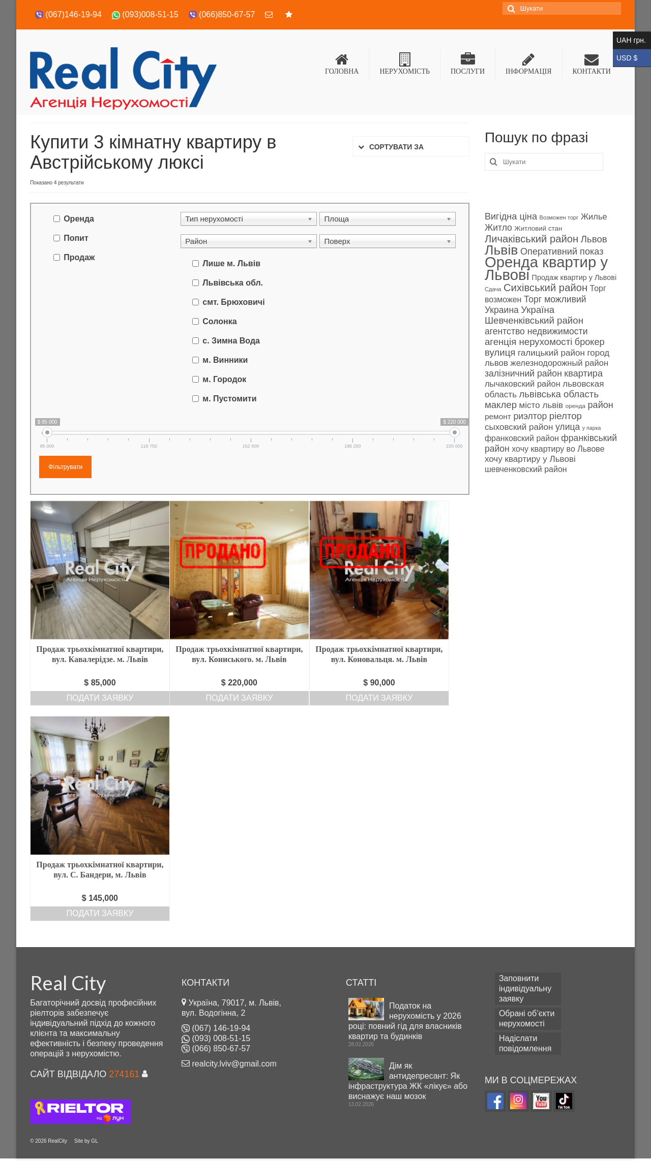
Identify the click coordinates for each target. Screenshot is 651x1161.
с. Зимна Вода (231, 340)
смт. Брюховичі (233, 302)
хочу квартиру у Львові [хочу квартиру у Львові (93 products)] (530, 459)
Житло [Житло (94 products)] (498, 228)
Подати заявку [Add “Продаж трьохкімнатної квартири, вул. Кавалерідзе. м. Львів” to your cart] (100, 698)
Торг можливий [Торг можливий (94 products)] (555, 299)
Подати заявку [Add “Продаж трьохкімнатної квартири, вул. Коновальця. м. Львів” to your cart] (379, 698)
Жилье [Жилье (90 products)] (594, 217)
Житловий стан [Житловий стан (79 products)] (538, 228)
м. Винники (225, 360)
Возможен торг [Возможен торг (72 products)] (558, 217)
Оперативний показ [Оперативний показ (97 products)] (562, 251)
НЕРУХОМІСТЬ (404, 63)
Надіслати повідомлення (525, 1043)
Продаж (79, 257)
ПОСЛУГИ (468, 63)
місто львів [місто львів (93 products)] (541, 405)
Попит (76, 238)
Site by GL (86, 1141)
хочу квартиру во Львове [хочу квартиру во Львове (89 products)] (558, 449)
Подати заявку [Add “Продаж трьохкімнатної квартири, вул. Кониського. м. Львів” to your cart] (239, 698)
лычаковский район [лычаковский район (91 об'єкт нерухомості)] (522, 384)
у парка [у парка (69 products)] (591, 428)
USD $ (632, 58)
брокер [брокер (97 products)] (590, 342)
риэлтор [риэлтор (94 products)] (530, 416)
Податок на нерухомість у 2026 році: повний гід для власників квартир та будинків (405, 1021)
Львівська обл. (232, 282)
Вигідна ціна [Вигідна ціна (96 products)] (511, 216)
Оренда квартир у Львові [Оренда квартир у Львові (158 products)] (546, 268)
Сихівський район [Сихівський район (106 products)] (545, 287)
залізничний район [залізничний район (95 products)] (523, 373)
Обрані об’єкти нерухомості (526, 1018)
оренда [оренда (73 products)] (575, 405)
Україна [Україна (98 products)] (537, 309)
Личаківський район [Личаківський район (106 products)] (531, 238)
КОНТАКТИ (592, 63)
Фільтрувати (65, 466)
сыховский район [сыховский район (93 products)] (519, 427)
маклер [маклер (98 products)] (501, 404)
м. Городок (224, 379)
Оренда (79, 218)
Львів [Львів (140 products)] (501, 250)
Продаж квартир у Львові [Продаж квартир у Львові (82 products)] (574, 277)
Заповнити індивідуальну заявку (525, 988)
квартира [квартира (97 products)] (583, 373)
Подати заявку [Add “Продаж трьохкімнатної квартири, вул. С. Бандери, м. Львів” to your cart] (100, 913)
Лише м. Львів (231, 263)
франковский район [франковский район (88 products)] (522, 438)
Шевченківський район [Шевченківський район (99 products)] (534, 320)
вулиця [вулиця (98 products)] (500, 352)
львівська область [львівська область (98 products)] (559, 394)
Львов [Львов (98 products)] (594, 239)
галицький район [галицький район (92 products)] (551, 353)
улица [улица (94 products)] (567, 427)
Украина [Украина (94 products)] (502, 310)
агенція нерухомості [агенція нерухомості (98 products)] (528, 341)
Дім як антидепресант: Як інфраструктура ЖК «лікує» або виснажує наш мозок (407, 1081)
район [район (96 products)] (600, 405)
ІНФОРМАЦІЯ (529, 63)
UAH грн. (632, 40)
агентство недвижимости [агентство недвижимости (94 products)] (536, 331)
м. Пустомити (229, 398)
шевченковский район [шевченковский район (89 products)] (526, 469)
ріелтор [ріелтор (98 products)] (565, 416)
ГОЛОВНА (342, 63)
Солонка (219, 321)
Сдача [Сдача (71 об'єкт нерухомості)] (493, 289)
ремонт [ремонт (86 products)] (498, 416)
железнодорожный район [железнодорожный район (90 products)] (559, 363)
